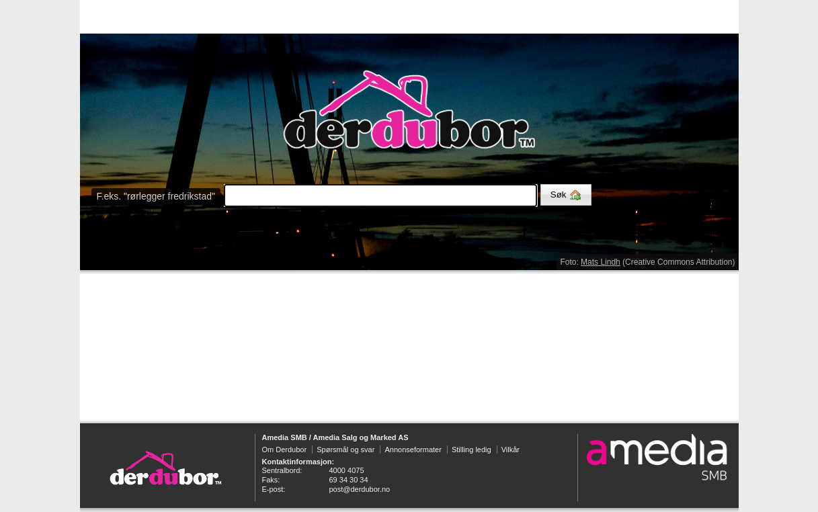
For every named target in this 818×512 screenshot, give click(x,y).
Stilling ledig (471, 449)
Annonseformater (412, 449)
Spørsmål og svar (345, 449)
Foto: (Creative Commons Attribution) (647, 262)
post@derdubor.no (360, 489)
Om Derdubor (284, 449)
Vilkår (510, 449)
